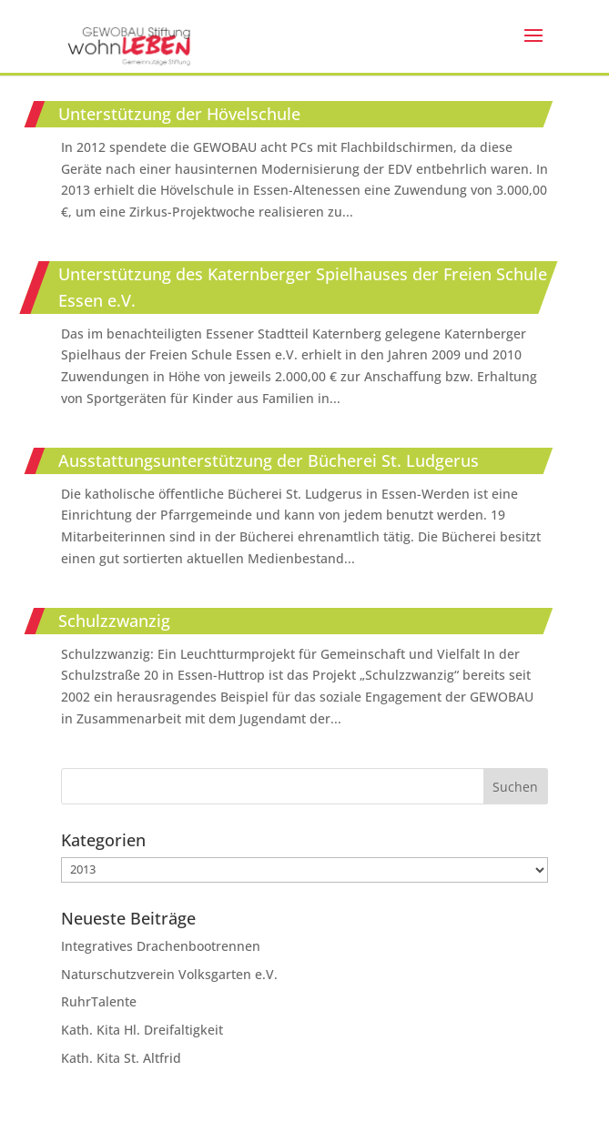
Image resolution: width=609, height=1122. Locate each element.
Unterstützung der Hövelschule (179, 114)
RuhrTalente (99, 1001)
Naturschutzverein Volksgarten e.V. (169, 974)
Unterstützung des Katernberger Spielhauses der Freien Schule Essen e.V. (302, 287)
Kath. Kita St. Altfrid (121, 1057)
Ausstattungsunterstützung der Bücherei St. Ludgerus (268, 460)
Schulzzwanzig (114, 621)
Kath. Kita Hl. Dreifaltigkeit (142, 1029)
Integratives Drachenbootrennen (160, 946)
